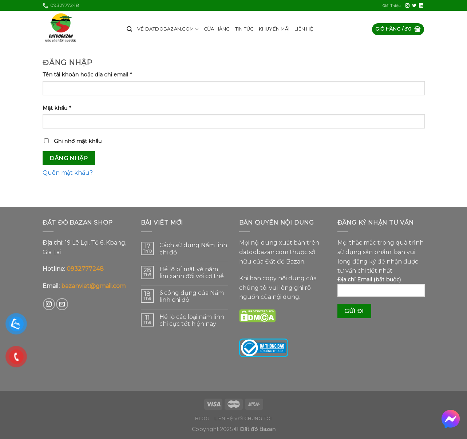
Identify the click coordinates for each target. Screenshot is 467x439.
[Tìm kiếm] (129, 29)
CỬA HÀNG (217, 29)
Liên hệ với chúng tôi (243, 418)
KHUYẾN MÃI (274, 29)
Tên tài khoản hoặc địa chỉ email (87, 74)
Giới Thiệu (392, 6)
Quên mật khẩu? (68, 172)
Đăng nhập (69, 158)
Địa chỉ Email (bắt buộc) (381, 289)
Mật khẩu (57, 108)
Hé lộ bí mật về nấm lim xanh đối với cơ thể (191, 273)
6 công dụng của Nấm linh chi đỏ (191, 296)
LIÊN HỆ (303, 29)
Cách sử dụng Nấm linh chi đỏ (193, 249)
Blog (202, 418)
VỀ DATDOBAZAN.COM (168, 29)
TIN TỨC (244, 29)
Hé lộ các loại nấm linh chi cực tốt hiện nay (191, 320)
